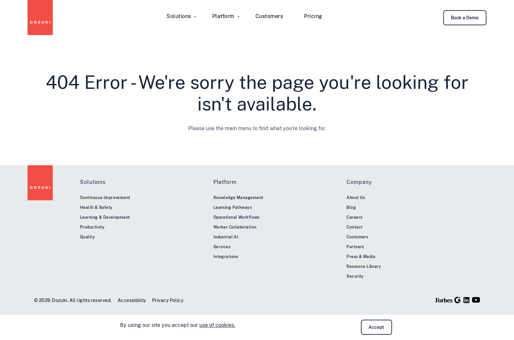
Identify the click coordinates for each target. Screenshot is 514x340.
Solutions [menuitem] (179, 16)
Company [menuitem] (359, 182)
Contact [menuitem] (354, 227)
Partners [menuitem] (355, 247)
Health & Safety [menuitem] (96, 207)
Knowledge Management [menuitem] (238, 197)
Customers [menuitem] (269, 16)
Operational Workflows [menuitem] (236, 217)
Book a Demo (465, 17)
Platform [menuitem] (223, 16)
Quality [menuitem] (87, 237)
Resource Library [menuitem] (363, 266)
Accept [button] (376, 327)
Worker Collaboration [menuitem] (235, 227)
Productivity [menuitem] (92, 227)
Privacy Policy (167, 300)
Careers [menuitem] (354, 217)
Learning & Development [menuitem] (105, 217)
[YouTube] (476, 300)
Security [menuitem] (355, 276)
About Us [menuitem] (355, 197)
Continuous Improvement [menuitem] (105, 197)
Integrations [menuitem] (225, 256)
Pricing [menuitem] (313, 16)
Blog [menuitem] (351, 207)
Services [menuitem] (222, 247)
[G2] (457, 300)
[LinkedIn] (466, 300)
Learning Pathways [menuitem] (232, 207)
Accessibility (132, 300)
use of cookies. (217, 325)
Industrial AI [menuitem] (226, 237)
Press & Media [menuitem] (360, 256)
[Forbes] (444, 300)
